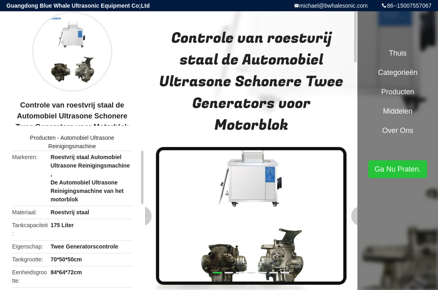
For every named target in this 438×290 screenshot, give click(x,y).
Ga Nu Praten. (397, 169)
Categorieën (397, 72)
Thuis (398, 53)
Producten (43, 138)
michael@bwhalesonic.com (333, 5)
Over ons (397, 130)
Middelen (397, 111)
